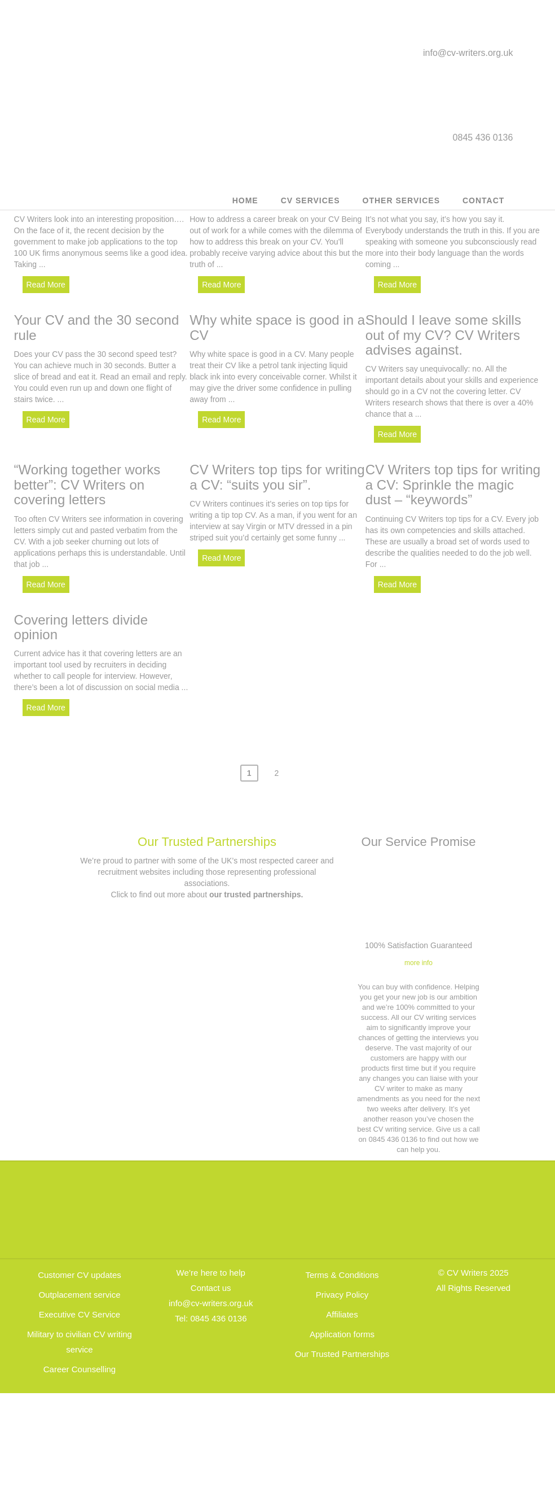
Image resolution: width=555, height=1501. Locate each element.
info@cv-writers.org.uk (468, 53)
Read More (46, 284)
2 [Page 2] (276, 774)
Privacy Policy (342, 1296)
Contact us (211, 1289)
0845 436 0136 (218, 1319)
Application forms (342, 1335)
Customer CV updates (79, 1276)
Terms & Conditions (341, 1276)
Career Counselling (79, 1370)
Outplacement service (79, 1296)
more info (418, 963)
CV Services (310, 200)
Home (245, 200)
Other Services (401, 200)
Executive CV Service (79, 1315)
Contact (483, 200)
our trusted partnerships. (256, 895)
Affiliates (342, 1315)
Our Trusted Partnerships (207, 843)
